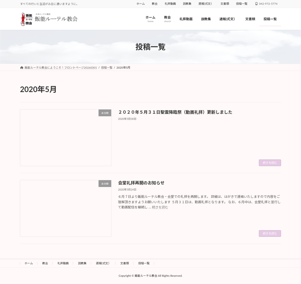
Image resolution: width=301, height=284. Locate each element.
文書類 (225, 3)
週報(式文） (205, 3)
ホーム (140, 3)
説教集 (187, 3)
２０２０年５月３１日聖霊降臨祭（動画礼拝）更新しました (175, 112)
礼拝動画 (170, 3)
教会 (155, 3)
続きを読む (270, 162)
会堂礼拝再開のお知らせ (141, 182)
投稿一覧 (241, 3)
